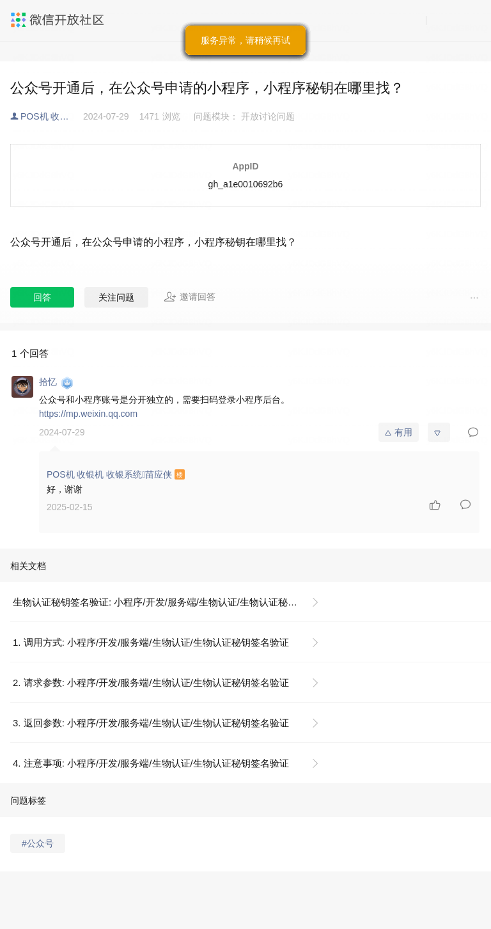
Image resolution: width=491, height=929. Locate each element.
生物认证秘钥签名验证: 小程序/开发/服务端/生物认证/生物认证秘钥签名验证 (171, 602)
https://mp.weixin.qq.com (88, 414)
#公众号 (38, 843)
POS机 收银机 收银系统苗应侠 (51, 116)
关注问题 (116, 297)
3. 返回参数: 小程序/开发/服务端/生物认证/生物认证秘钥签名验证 (151, 722)
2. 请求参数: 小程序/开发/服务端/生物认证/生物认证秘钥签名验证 (151, 682)
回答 (42, 297)
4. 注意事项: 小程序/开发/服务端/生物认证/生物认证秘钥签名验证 (151, 763)
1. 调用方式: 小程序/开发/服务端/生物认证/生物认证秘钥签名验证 (151, 642)
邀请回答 (189, 297)
